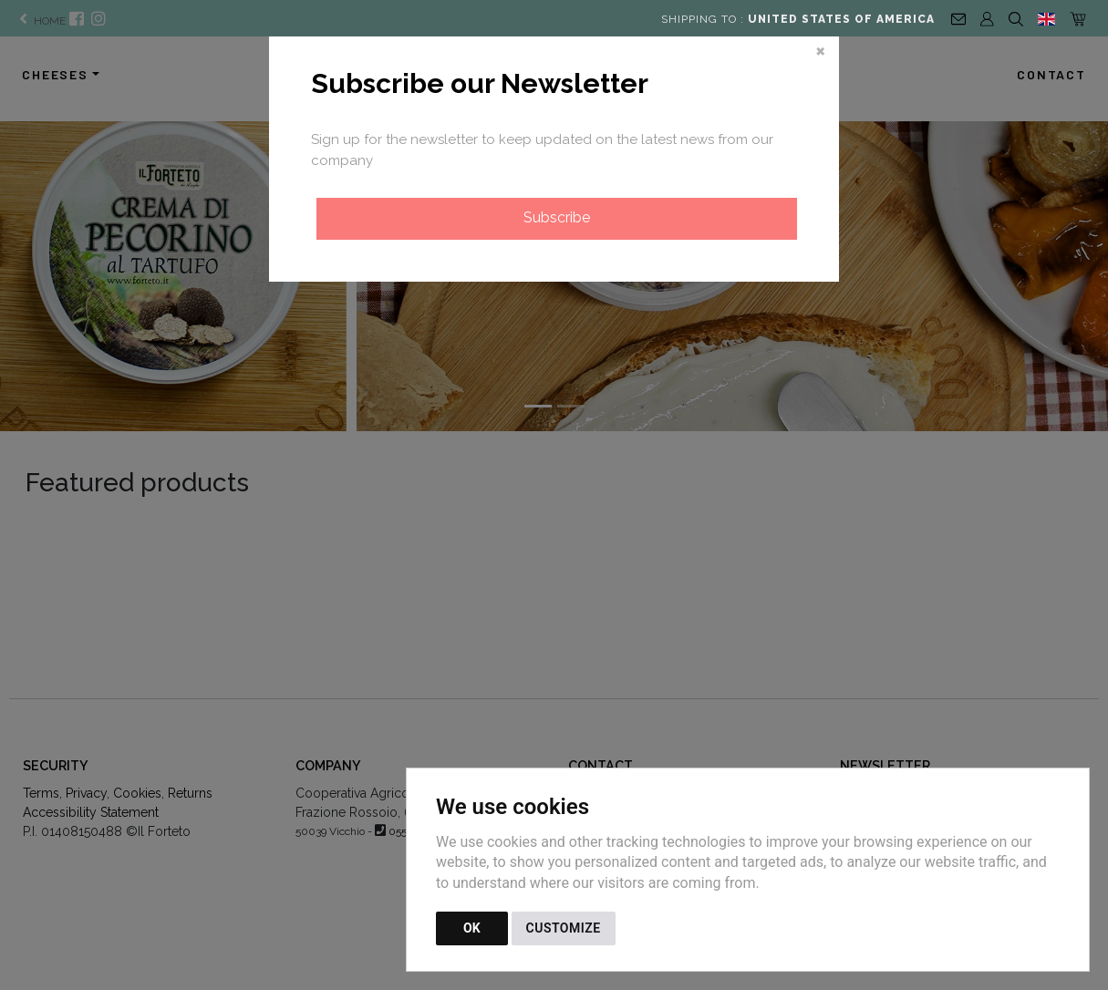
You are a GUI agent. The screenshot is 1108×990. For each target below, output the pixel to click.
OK (472, 928)
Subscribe (556, 217)
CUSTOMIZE (563, 928)
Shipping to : (798, 19)
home (41, 21)
